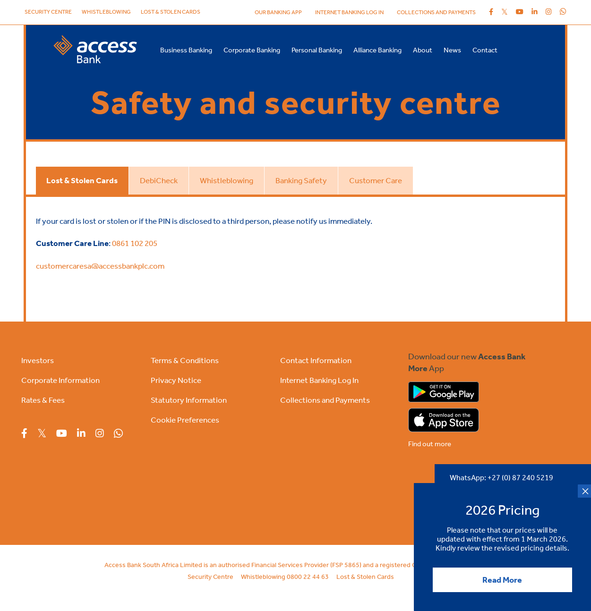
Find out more (429, 444)
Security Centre (48, 11)
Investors (37, 360)
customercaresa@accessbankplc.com (100, 266)
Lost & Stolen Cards (170, 11)
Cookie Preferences (185, 419)
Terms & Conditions (185, 360)
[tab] (81, 181)
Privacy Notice (176, 380)
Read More (502, 580)
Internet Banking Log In (319, 380)
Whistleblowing (106, 11)
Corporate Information (60, 380)
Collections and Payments (436, 12)
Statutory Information (189, 400)
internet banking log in (349, 12)
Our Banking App (278, 12)
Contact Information (315, 360)
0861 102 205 (134, 243)
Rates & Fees (43, 400)
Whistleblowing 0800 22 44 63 (285, 577)
